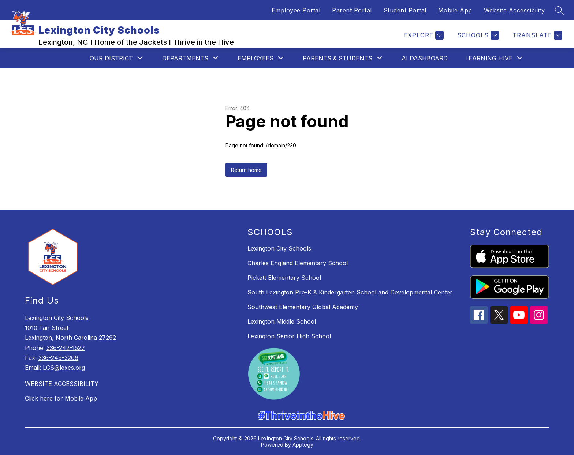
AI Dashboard (425, 58)
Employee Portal (296, 10)
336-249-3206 (58, 357)
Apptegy (302, 444)
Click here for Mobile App (61, 398)
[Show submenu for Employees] (255, 58)
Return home (246, 170)
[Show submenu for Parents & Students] (337, 58)
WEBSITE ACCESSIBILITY (61, 383)
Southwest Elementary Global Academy (302, 307)
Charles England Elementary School (297, 263)
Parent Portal (352, 10)
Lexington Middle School (281, 321)
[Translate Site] (536, 35)
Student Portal (405, 10)
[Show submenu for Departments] (185, 58)
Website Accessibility (514, 10)
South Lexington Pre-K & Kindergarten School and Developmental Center (349, 292)
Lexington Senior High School (289, 336)
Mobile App (455, 10)
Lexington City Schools (279, 248)
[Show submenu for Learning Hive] (488, 58)
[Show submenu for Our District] (111, 58)
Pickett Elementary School (284, 277)
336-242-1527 (65, 347)
